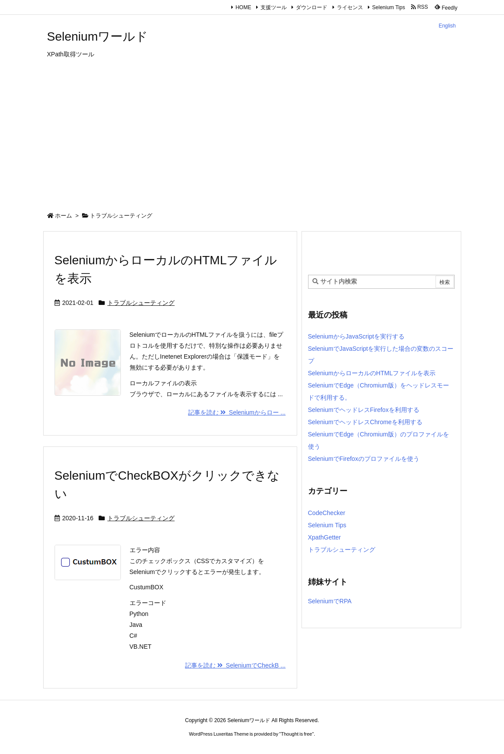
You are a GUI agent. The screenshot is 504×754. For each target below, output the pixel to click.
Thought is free (296, 734)
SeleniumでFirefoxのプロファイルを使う (363, 458)
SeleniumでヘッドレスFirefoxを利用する (363, 409)
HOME (243, 7)
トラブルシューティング (141, 302)
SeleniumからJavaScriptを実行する (356, 336)
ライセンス (350, 7)
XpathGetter (324, 537)
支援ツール (274, 7)
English (447, 26)
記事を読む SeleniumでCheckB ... (235, 665)
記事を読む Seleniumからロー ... (237, 412)
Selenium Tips (388, 7)
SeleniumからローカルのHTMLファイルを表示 (371, 373)
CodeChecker (327, 512)
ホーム (63, 215)
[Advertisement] (252, 137)
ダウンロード (311, 7)
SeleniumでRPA (330, 601)
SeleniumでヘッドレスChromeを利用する (365, 422)
